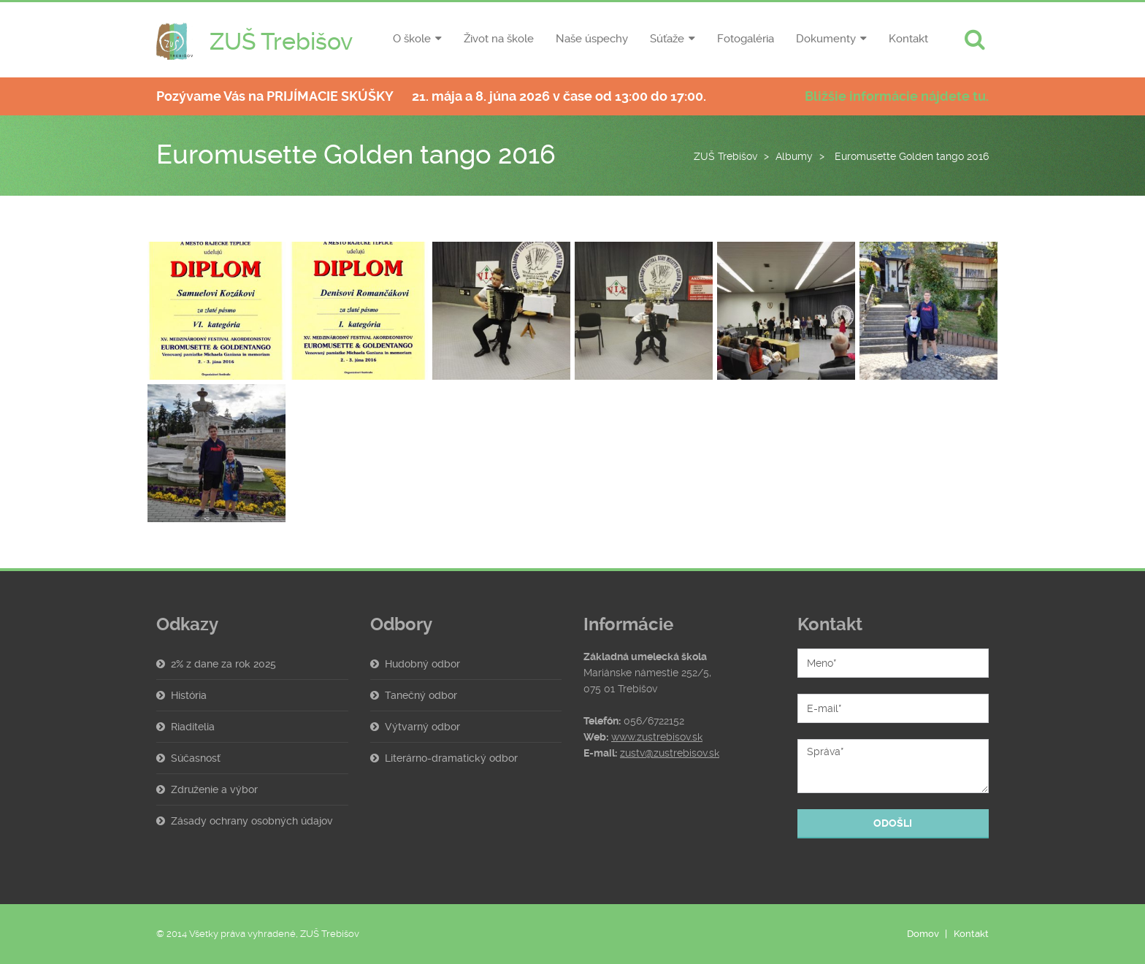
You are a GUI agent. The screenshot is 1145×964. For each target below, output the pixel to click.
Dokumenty (826, 38)
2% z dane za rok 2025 (223, 664)
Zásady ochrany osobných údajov (252, 821)
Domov (923, 933)
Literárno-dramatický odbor (451, 758)
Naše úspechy (592, 38)
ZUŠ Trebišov (725, 156)
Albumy (794, 156)
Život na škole (499, 38)
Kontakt (908, 38)
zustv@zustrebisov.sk (669, 753)
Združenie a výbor (214, 789)
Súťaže (667, 38)
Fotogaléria (745, 38)
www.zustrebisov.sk (656, 737)
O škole (412, 38)
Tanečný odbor (421, 695)
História (189, 695)
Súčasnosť (196, 758)
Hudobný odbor (422, 664)
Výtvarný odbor (422, 726)
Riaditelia (193, 726)
